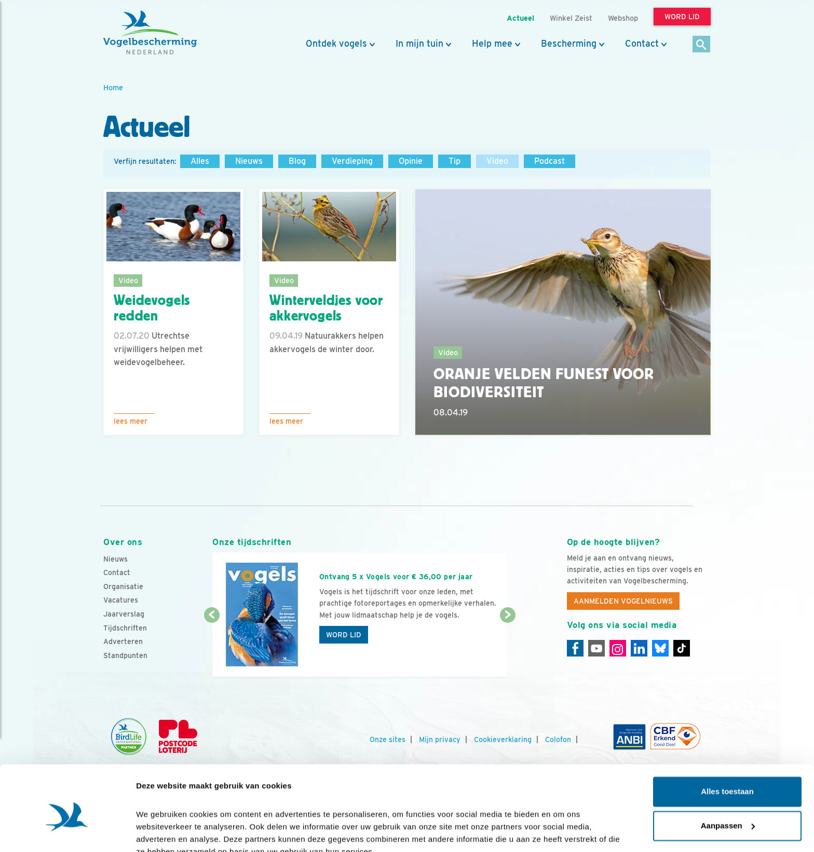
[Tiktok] (681, 648)
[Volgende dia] (507, 646)
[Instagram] (617, 648)
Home (113, 87)
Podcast (549, 161)
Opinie (411, 161)
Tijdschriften (125, 628)
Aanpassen (728, 776)
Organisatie (123, 586)
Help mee (492, 43)
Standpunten (125, 655)
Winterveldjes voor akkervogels (326, 308)
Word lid (343, 635)
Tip (454, 161)
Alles (200, 161)
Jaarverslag (123, 614)
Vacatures (120, 600)
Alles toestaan (727, 742)
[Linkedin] (639, 648)
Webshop (623, 17)
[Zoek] (702, 45)
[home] (150, 32)
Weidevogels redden (152, 308)
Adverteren (123, 641)
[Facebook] (575, 648)
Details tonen (160, 831)
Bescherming (568, 43)
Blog (297, 161)
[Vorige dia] (211, 646)
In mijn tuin (419, 43)
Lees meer (130, 421)
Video (497, 161)
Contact (642, 43)
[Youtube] (596, 648)
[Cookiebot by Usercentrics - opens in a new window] (67, 832)
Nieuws (249, 161)
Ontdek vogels (336, 43)
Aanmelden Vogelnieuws (623, 601)
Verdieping (352, 161)
